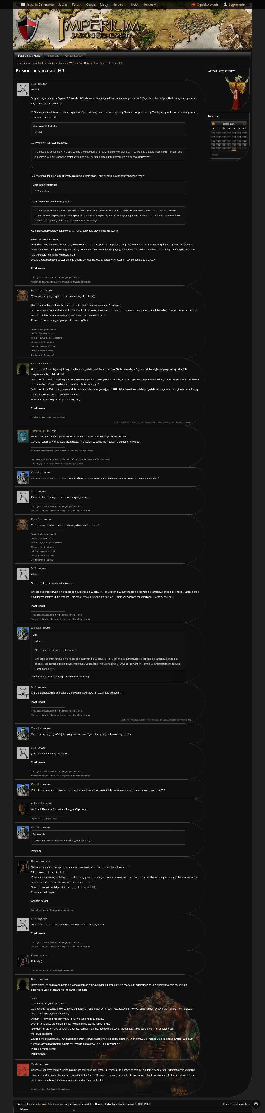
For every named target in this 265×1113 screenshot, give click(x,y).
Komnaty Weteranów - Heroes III (77, 63)
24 (235, 145)
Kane (34, 979)
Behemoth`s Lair (27, 29)
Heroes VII (150, 4)
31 (235, 149)
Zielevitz (36, 472)
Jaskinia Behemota (48, 1104)
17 (235, 141)
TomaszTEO (38, 430)
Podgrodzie (52, 55)
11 (240, 137)
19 (245, 141)
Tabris (34, 1064)
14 (219, 141)
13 (214, 141)
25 (240, 145)
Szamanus (36, 363)
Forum (77, 4)
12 (245, 137)
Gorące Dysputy (74, 55)
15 (224, 141)
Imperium (100, 29)
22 (224, 145)
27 (214, 149)
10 (235, 137)
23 (229, 145)
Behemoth (37, 803)
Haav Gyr (36, 290)
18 (240, 141)
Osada (91, 4)
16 (229, 141)
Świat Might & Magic (29, 55)
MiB (33, 83)
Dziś (215, 155)
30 (219, 133)
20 (214, 145)
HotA (134, 4)
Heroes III (119, 4)
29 (214, 133)
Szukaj (63, 4)
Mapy (104, 4)
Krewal (35, 861)
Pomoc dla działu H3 (111, 63)
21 (219, 145)
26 (245, 145)
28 (219, 149)
